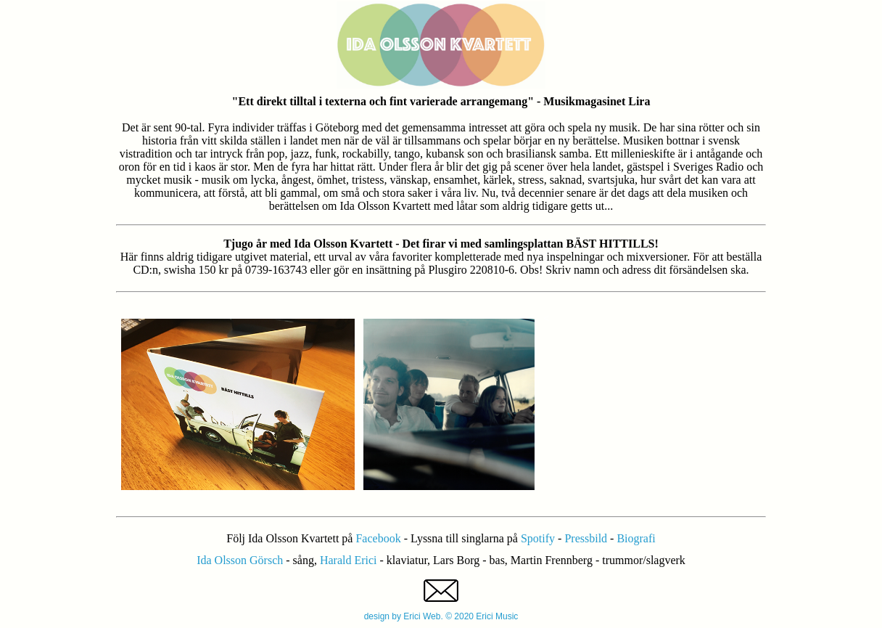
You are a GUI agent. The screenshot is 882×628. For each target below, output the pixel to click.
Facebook (379, 538)
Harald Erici (348, 560)
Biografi (636, 538)
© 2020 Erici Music (481, 616)
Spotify (539, 538)
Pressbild (587, 538)
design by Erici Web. (405, 616)
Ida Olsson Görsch (240, 560)
